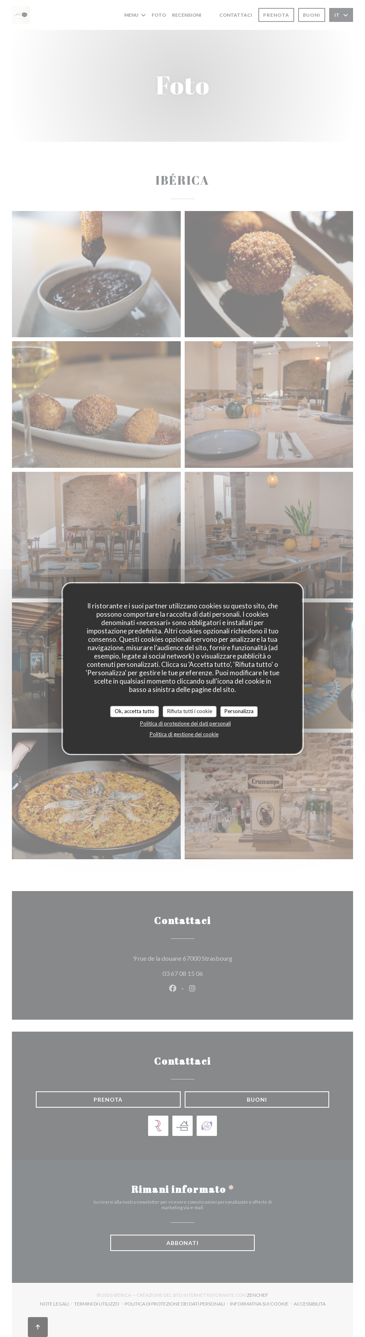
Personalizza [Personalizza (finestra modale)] (239, 711)
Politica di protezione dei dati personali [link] (185, 723)
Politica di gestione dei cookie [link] (184, 734)
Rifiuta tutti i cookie (189, 711)
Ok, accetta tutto (134, 711)
